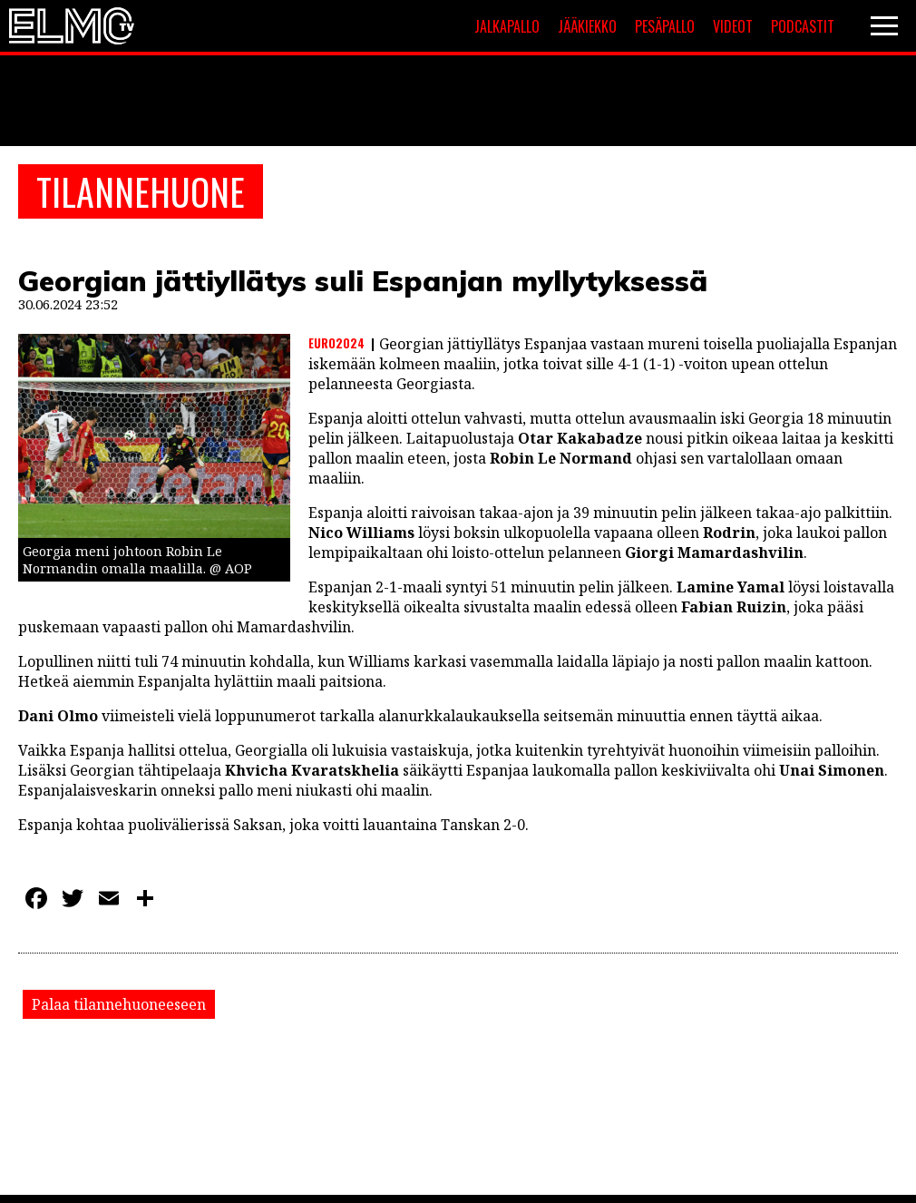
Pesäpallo (665, 26)
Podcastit (802, 26)
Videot (733, 26)
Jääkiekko (587, 26)
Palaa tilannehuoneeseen (119, 1004)
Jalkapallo (507, 26)
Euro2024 (336, 343)
